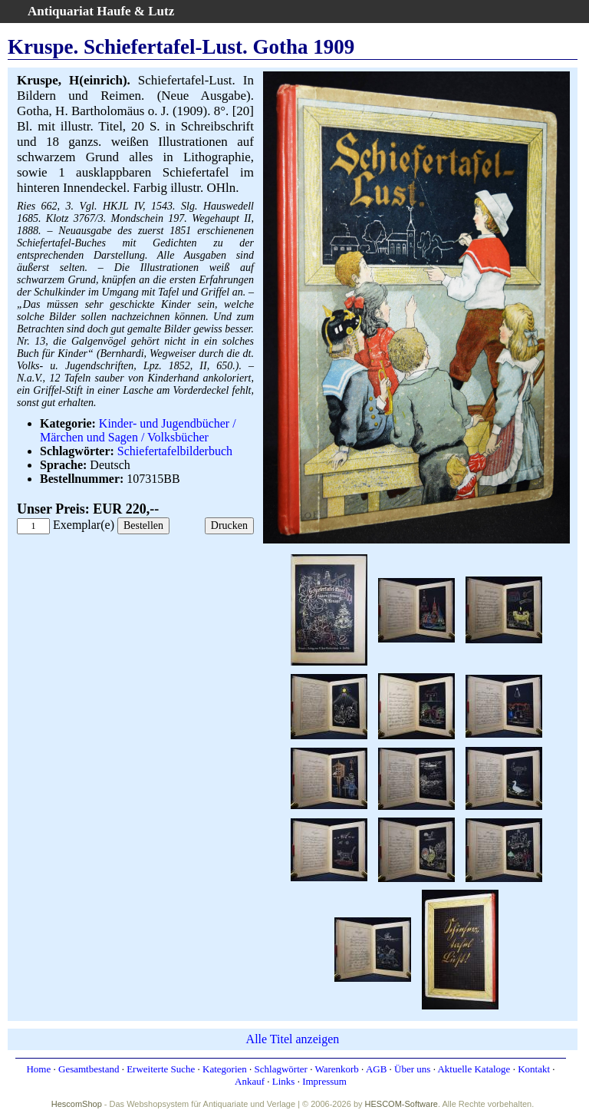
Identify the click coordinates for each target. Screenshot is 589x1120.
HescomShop (76, 1103)
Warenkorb (336, 1069)
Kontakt (534, 1069)
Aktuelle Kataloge (473, 1069)
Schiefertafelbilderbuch (174, 451)
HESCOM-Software (401, 1103)
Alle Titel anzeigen (293, 1039)
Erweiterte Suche (161, 1069)
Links (283, 1081)
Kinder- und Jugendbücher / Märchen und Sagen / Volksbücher (138, 430)
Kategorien (224, 1069)
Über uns (412, 1069)
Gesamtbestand (88, 1069)
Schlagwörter (281, 1069)
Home (38, 1069)
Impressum (324, 1081)
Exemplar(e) (83, 524)
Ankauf (250, 1081)
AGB (376, 1069)
